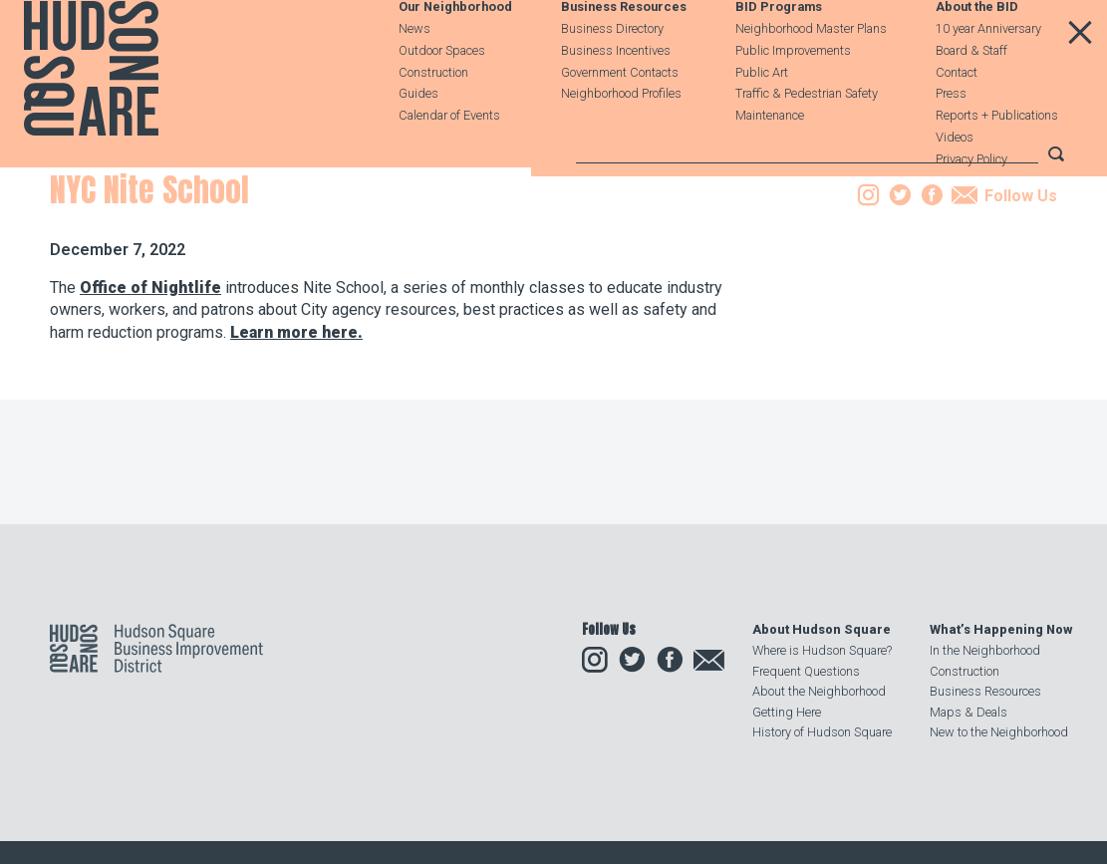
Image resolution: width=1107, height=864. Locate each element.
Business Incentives (616, 99)
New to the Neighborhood (999, 731)
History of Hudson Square (822, 731)
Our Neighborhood (455, 56)
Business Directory (612, 77)
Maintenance (769, 163)
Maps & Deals (968, 712)
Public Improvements (793, 99)
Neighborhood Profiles (621, 142)
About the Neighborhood (819, 691)
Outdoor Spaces (442, 99)
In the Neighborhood (985, 650)
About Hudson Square (821, 629)
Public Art (761, 121)
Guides (418, 142)
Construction (433, 121)
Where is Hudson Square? (822, 650)
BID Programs (778, 56)
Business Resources (624, 56)
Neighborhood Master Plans (811, 77)
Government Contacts (620, 121)
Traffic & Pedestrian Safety (806, 142)
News (414, 77)
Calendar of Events (449, 163)
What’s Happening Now (1001, 629)
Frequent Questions (806, 671)
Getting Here (786, 712)
